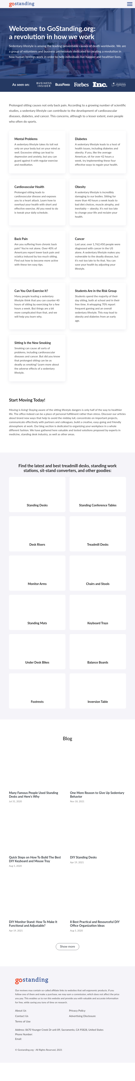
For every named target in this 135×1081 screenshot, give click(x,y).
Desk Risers (37, 544)
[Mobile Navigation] (129, 4)
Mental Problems (25, 139)
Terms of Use (23, 1021)
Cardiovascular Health (29, 187)
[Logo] (21, 4)
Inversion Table (98, 702)
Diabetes (81, 139)
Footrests (37, 702)
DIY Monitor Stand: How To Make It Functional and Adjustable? (33, 923)
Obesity (80, 187)
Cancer (79, 239)
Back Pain (21, 239)
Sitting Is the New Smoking (32, 343)
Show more (67, 946)
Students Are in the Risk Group (96, 291)
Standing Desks (37, 505)
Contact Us (21, 1015)
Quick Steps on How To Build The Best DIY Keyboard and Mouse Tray (35, 859)
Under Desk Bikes (37, 662)
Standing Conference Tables (97, 505)
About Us (20, 1010)
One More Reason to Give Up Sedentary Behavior (97, 794)
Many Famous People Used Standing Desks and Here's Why (33, 794)
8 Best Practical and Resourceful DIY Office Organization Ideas (95, 923)
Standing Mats (37, 623)
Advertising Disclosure (82, 1015)
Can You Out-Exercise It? (31, 291)
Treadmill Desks (98, 544)
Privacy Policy (77, 1010)
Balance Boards (97, 662)
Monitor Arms (37, 584)
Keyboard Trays (97, 623)
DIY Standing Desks (83, 857)
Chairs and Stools (98, 584)
